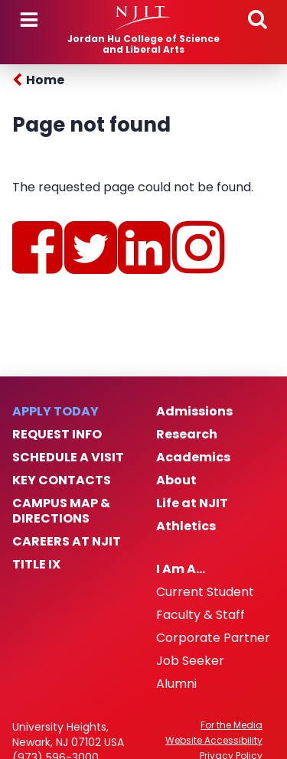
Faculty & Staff (200, 615)
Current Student (205, 592)
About (176, 480)
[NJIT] (143, 18)
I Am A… (180, 569)
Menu (29, 20)
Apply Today (55, 411)
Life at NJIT (192, 503)
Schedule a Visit (68, 457)
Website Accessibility (214, 741)
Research (186, 434)
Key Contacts (61, 480)
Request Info (57, 434)
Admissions (194, 411)
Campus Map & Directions (61, 511)
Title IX (36, 564)
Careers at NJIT (66, 541)
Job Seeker (190, 661)
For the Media (232, 725)
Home (45, 80)
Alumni (176, 684)
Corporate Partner (213, 638)
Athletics (186, 526)
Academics (193, 457)
